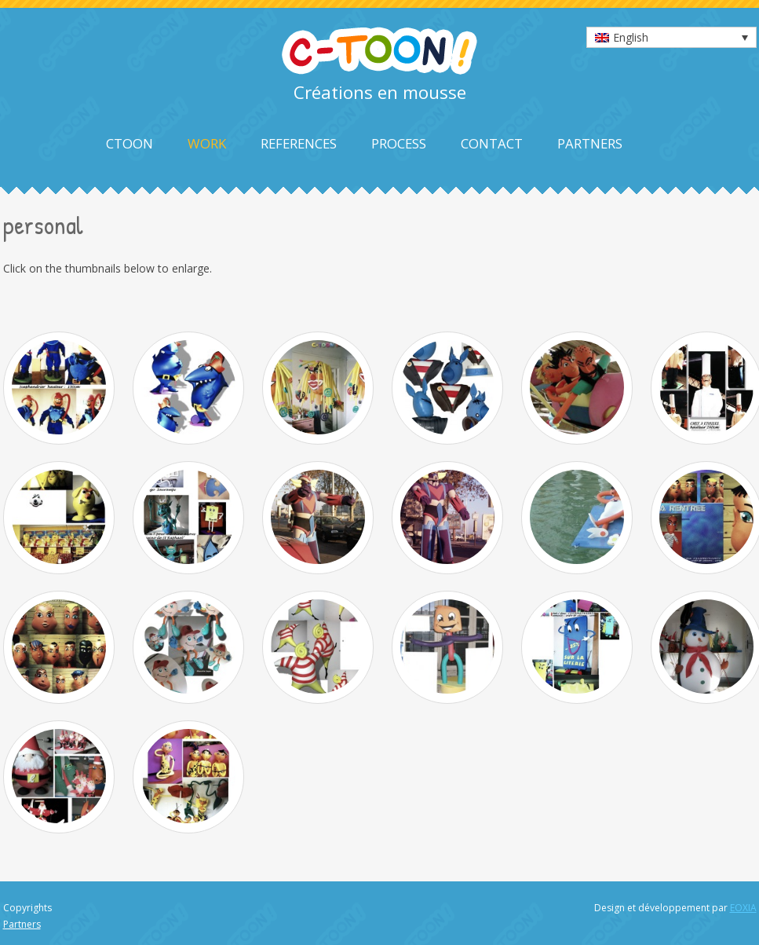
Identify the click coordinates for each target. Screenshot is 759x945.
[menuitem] (671, 37)
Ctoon (129, 143)
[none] (671, 37)
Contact (492, 143)
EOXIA (743, 907)
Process (398, 143)
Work (207, 143)
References (299, 143)
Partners (589, 143)
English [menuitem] (630, 37)
